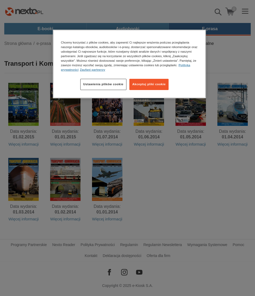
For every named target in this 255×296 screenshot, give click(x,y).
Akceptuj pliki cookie (149, 84)
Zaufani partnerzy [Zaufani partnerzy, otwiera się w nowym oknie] (92, 69)
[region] (129, 64)
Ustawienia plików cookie (103, 84)
